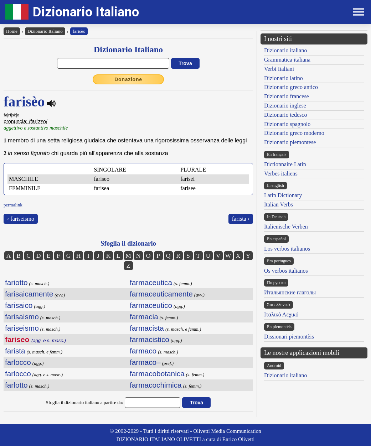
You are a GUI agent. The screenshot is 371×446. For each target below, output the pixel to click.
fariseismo (22, 328)
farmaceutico (151, 305)
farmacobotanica (157, 373)
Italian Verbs (278, 204)
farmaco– (145, 362)
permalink (13, 205)
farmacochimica (156, 385)
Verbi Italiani (279, 69)
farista (15, 351)
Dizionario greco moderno (294, 133)
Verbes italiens (281, 173)
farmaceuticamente (161, 294)
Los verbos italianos (287, 249)
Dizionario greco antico (291, 87)
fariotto (16, 282)
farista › (240, 219)
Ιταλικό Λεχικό (281, 314)
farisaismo (22, 317)
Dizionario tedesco (285, 115)
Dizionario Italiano (86, 12)
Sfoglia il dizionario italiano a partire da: (84, 402)
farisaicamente (29, 294)
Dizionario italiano (285, 50)
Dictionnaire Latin (285, 164)
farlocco (18, 362)
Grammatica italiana (287, 60)
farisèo (79, 31)
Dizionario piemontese (290, 142)
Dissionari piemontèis (289, 337)
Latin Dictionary (283, 195)
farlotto (16, 385)
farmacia (144, 317)
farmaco (143, 351)
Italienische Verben (286, 227)
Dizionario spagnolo (287, 124)
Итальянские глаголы (290, 292)
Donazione (128, 79)
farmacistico (149, 339)
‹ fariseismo (20, 219)
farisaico (18, 305)
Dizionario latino (283, 78)
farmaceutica (151, 282)
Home (11, 31)
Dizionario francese (286, 96)
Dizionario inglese (285, 106)
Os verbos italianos (286, 271)
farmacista (147, 328)
